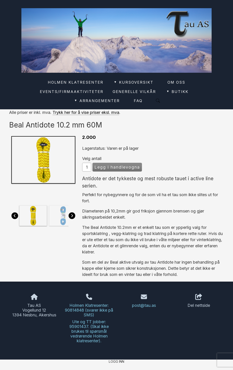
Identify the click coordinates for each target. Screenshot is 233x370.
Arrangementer (97, 100)
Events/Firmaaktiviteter (71, 91)
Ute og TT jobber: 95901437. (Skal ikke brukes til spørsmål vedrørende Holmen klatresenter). (89, 331)
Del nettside (198, 301)
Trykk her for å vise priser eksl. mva (86, 112)
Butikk (177, 91)
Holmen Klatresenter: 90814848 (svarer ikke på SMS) (89, 310)
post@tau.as (144, 305)
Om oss (176, 82)
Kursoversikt (133, 82)
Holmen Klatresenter (75, 82)
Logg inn (116, 361)
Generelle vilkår (134, 91)
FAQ (138, 100)
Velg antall (91, 158)
